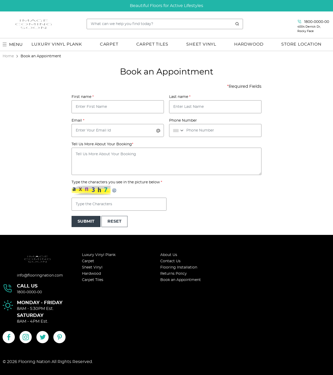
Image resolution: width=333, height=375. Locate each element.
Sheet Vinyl (92, 267)
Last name (179, 97)
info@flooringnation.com (40, 275)
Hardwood (91, 274)
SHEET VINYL (201, 44)
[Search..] (165, 24)
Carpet (88, 261)
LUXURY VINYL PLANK (56, 44)
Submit (86, 221)
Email (78, 120)
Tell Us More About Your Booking (102, 144)
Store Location (301, 44)
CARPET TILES (152, 44)
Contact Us (170, 261)
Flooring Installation (178, 267)
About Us (168, 255)
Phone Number (183, 120)
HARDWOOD (248, 44)
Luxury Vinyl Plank (99, 255)
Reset (114, 221)
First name (83, 97)
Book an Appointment (180, 280)
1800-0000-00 (29, 292)
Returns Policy (173, 274)
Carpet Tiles (92, 280)
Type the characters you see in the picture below (117, 182)
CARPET (109, 44)
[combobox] (177, 130)
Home (8, 56)
